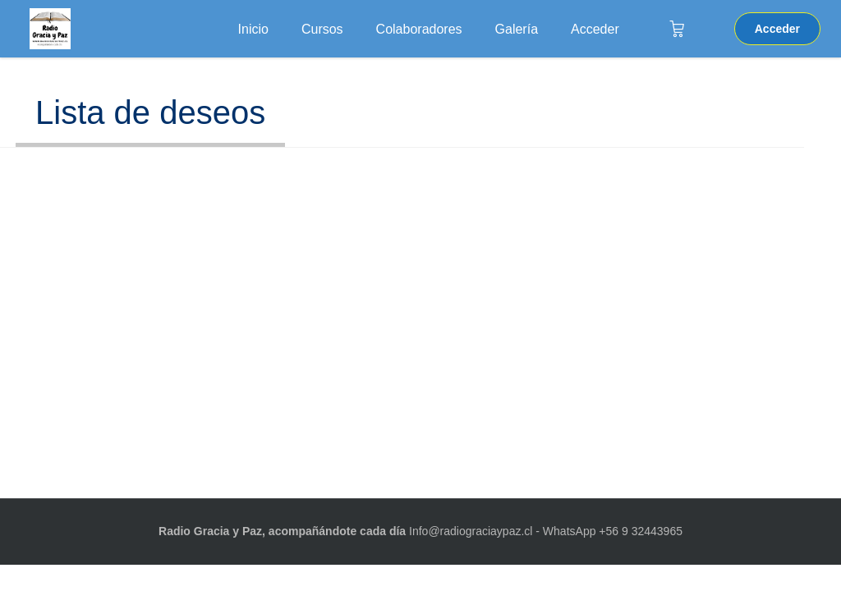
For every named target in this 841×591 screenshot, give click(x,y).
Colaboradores (419, 29)
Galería (516, 29)
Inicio (253, 29)
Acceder (595, 29)
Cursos (322, 29)
